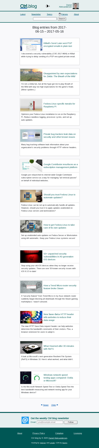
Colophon (59, 433)
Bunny (64, 443)
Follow (70, 422)
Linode (52, 443)
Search (62, 19)
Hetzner (43, 443)
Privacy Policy (39, 433)
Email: (47, 422)
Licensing (78, 433)
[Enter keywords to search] (45, 18)
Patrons (64, 14)
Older (53, 405)
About (76, 14)
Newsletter (36, 14)
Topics (49, 14)
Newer (46, 405)
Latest (23, 14)
